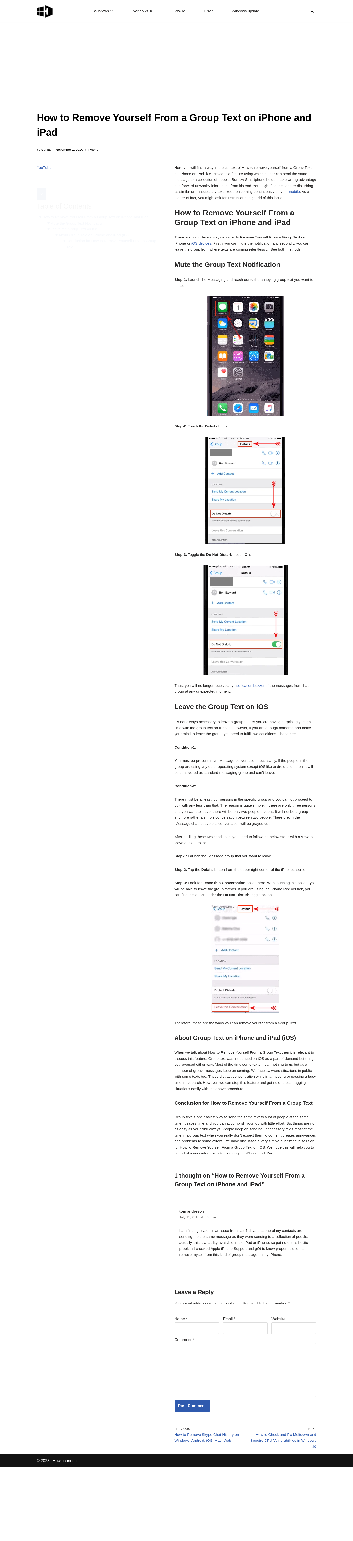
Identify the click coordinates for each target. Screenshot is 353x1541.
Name (181, 1384)
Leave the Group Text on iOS (76, 218)
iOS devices (202, 255)
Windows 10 (142, 11)
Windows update (247, 11)
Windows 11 (102, 11)
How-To (179, 11)
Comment (184, 1406)
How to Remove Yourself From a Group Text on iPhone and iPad (99, 206)
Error (209, 11)
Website (278, 1384)
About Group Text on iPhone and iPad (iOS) (97, 225)
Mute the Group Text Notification (79, 212)
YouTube (44, 168)
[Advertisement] (176, 73)
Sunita (46, 150)
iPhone (95, 150)
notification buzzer (253, 708)
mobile (194, 202)
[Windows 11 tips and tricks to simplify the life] (45, 11)
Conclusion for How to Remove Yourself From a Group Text (109, 234)
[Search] (312, 11)
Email (229, 1384)
